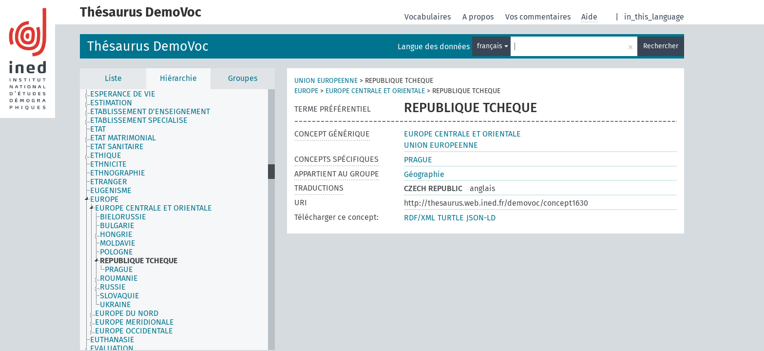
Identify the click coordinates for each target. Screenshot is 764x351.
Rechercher (660, 46)
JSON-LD (481, 217)
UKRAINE (115, 304)
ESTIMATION (111, 102)
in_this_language (654, 16)
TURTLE (451, 217)
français (492, 46)
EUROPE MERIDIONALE (134, 322)
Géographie (424, 174)
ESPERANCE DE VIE (122, 94)
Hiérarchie (178, 78)
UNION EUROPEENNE (326, 81)
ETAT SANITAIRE (117, 146)
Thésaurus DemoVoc (148, 46)
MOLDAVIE (117, 243)
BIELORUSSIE (123, 217)
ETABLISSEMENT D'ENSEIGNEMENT (150, 111)
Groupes (242, 78)
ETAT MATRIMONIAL (123, 138)
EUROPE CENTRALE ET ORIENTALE (153, 208)
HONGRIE (116, 234)
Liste (113, 78)
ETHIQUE (105, 155)
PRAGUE (119, 269)
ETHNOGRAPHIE (117, 173)
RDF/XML (419, 217)
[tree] (177, 219)
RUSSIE (113, 287)
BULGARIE (117, 225)
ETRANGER (108, 181)
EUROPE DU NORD (126, 313)
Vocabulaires (428, 16)
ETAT (98, 129)
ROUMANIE (119, 278)
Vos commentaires (539, 16)
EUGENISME (111, 190)
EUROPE (104, 199)
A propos (479, 16)
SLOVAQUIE (119, 296)
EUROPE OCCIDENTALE (134, 331)
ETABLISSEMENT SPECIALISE (139, 120)
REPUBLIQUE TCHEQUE (138, 260)
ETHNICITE (108, 164)
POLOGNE (116, 252)
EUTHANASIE (112, 339)
